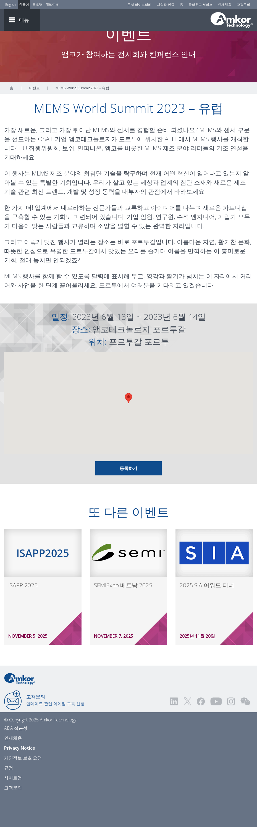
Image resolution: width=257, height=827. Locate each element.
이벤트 (34, 118)
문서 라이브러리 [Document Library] (139, 4)
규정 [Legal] (8, 798)
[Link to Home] (19, 708)
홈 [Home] (11, 118)
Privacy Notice (19, 778)
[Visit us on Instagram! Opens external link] (231, 731)
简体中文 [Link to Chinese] (52, 4)
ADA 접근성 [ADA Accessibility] (15, 758)
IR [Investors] (181, 4)
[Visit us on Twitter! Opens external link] (187, 731)
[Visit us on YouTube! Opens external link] (216, 731)
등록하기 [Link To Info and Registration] (128, 498)
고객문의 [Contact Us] (243, 4)
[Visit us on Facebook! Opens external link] (200, 731)
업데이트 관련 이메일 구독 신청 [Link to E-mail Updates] (55, 730)
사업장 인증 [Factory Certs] (165, 4)
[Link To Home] (231, 20)
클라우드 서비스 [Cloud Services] (200, 4)
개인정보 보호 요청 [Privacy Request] (23, 788)
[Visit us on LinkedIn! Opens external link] (174, 731)
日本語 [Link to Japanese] (37, 4)
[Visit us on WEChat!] (245, 731)
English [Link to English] (10, 4)
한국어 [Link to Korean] (24, 4)
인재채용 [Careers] (224, 4)
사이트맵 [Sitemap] (13, 808)
